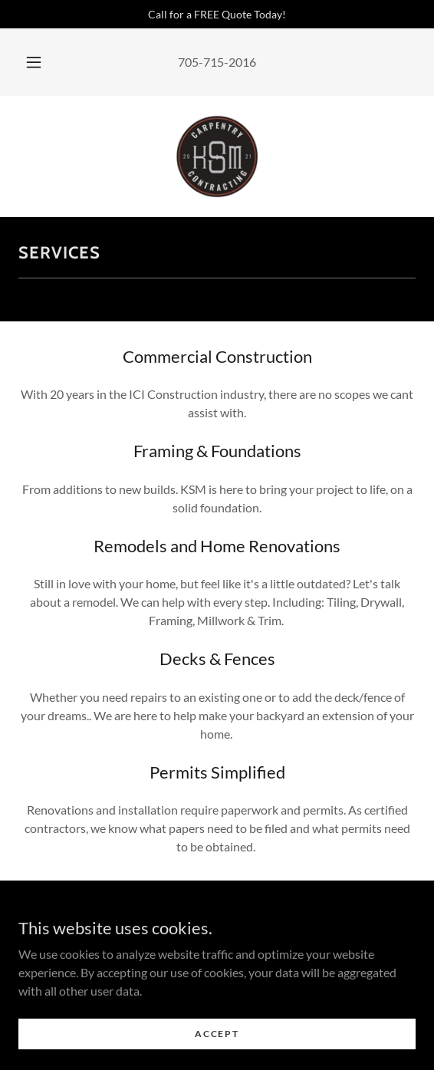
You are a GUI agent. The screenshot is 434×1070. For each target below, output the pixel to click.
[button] (36, 62)
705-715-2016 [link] (217, 61)
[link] (217, 156)
